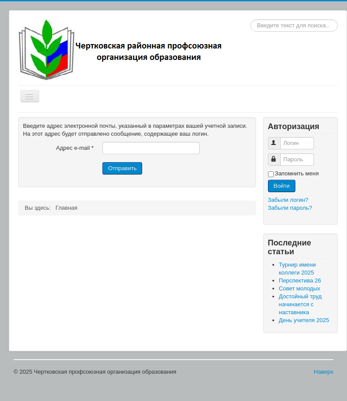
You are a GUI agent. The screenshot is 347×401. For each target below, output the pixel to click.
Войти (282, 185)
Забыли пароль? (290, 207)
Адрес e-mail (75, 148)
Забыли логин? (288, 200)
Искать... (250, 19)
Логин (278, 139)
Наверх (323, 371)
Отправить (122, 168)
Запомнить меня (297, 173)
